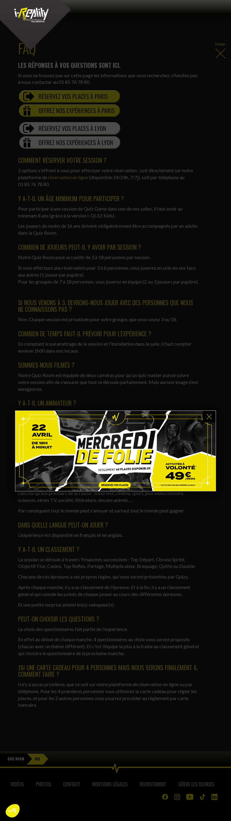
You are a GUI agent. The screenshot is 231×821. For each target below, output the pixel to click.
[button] (12, 811)
